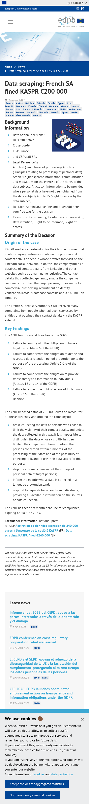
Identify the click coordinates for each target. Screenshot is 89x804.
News (21, 66)
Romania (31, 112)
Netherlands (75, 109)
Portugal (20, 112)
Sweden (74, 112)
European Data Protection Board (21, 8)
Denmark (21, 106)
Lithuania (37, 109)
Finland (43, 106)
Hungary (75, 106)
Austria (19, 103)
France (9, 103)
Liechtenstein (23, 115)
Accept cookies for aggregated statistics (37, 784)
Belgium (29, 103)
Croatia (51, 103)
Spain (65, 112)
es (77, 8)
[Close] (82, 719)
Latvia (26, 109)
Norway (37, 115)
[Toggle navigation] (10, 22)
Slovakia (43, 112)
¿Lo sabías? (77, 2)
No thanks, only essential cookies (32, 795)
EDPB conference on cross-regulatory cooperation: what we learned (38, 640)
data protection (62, 774)
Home (8, 66)
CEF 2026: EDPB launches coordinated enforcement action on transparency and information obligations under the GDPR (41, 693)
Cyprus (61, 103)
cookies (39, 774)
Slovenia (54, 112)
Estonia (32, 106)
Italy (18, 109)
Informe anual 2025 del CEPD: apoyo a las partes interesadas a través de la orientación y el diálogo (44, 616)
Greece (64, 106)
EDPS (45, 677)
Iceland (9, 115)
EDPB (34, 626)
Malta (63, 109)
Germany (53, 106)
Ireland (9, 109)
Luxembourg (51, 109)
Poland (9, 112)
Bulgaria (41, 103)
